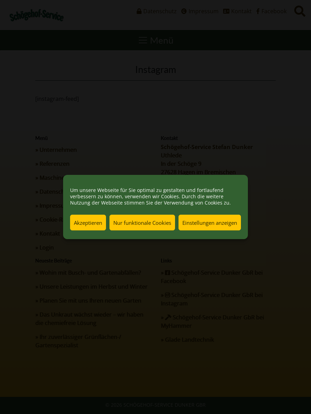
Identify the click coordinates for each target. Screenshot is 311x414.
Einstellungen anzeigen (209, 222)
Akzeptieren (88, 222)
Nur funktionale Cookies (142, 222)
